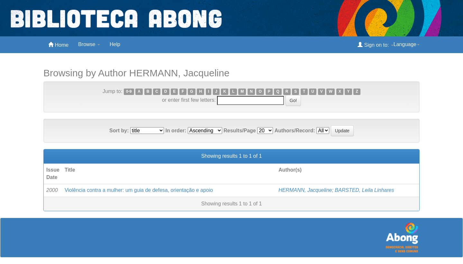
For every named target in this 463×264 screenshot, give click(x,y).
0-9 (129, 92)
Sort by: (119, 130)
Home (58, 45)
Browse (89, 44)
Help (115, 44)
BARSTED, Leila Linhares (364, 190)
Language (407, 44)
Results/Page (239, 130)
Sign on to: (375, 45)
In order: (175, 130)
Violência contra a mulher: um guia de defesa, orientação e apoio (139, 190)
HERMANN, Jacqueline (305, 190)
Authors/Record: (295, 130)
